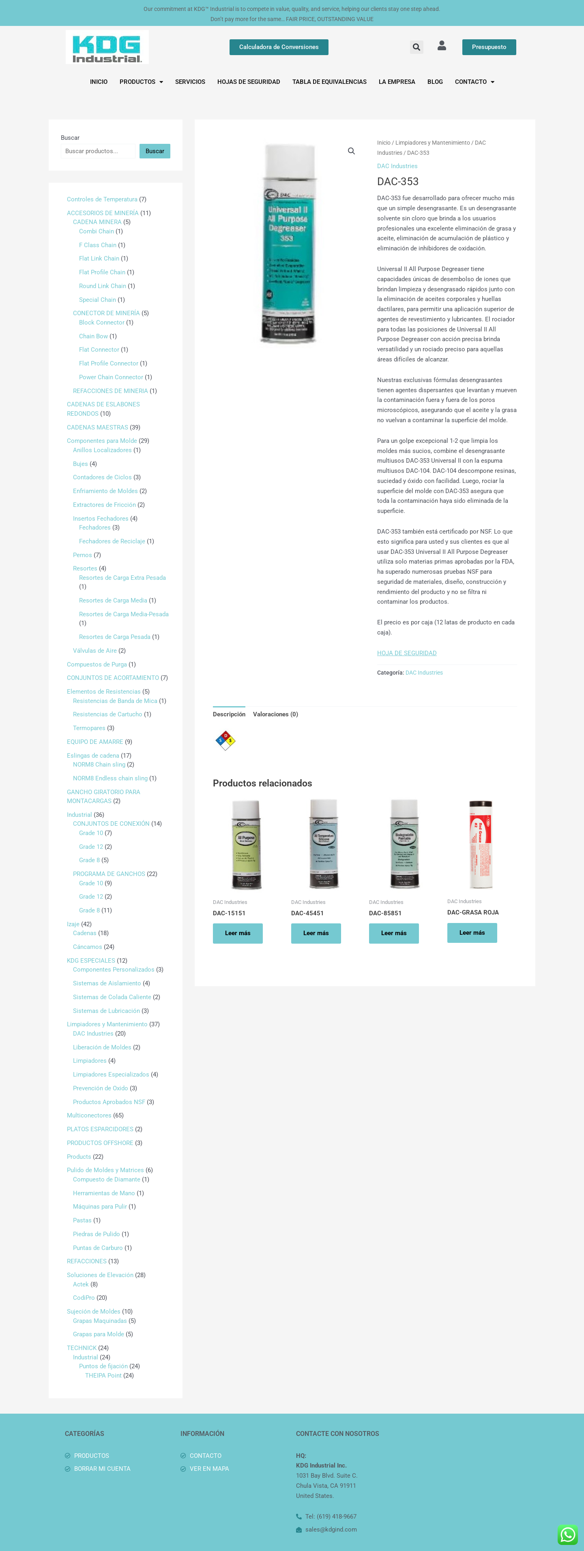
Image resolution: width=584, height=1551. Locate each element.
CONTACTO (474, 82)
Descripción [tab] (229, 714)
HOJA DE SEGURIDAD (407, 653)
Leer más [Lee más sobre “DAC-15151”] (238, 933)
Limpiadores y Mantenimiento (432, 142)
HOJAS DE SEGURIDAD (248, 81)
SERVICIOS (190, 81)
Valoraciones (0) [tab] (275, 714)
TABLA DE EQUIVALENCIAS (329, 81)
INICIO (98, 81)
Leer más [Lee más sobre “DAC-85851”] (394, 933)
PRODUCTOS (141, 82)
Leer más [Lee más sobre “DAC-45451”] (316, 933)
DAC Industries (397, 166)
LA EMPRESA (397, 81)
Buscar (70, 137)
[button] (416, 47)
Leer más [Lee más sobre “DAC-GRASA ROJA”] (472, 932)
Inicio (384, 142)
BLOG (435, 81)
